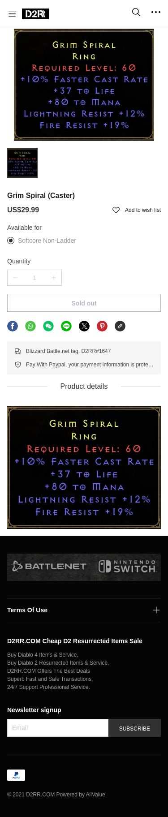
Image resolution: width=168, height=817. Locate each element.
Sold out (84, 303)
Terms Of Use (27, 610)
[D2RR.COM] (35, 14)
